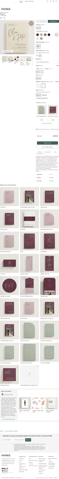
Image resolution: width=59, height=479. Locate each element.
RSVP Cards (3, 204)
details (40, 149)
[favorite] (4, 18)
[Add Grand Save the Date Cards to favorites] (38, 342)
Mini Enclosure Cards (5, 382)
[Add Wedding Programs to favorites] (38, 253)
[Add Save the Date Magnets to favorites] (58, 342)
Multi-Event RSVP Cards (5, 249)
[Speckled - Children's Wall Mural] (38, 403)
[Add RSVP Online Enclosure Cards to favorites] (58, 208)
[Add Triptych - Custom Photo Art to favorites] (30, 396)
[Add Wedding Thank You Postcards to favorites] (58, 297)
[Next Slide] (58, 113)
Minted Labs (21, 469)
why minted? (47, 149)
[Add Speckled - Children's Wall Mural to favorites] (43, 396)
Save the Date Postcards (6, 360)
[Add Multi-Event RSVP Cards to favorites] (18, 230)
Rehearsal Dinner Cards (5, 316)
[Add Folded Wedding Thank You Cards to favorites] (38, 186)
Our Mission (21, 456)
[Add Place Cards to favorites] (18, 253)
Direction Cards (44, 204)
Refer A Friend (51, 464)
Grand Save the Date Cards (26, 360)
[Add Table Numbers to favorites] (58, 230)
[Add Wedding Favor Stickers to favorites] (18, 275)
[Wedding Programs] (29, 262)
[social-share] (1, 18)
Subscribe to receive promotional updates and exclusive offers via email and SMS (27, 433)
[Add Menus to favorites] (38, 230)
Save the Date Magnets (45, 360)
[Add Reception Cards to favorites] (18, 208)
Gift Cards (31, 461)
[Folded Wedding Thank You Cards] (29, 195)
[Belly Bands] (29, 217)
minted (21, 1)
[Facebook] (2, 466)
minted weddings (29, 1)
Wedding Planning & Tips (53, 457)
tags (55, 149)
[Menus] (29, 240)
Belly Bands (23, 227)
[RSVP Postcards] (29, 306)
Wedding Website (44, 293)
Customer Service (33, 454)
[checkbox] (42, 120)
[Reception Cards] (9, 217)
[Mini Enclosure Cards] (9, 373)
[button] (47, 1)
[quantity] (47, 62)
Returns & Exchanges (33, 458)
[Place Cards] (9, 262)
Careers (20, 458)
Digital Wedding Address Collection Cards (29, 382)
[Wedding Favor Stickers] (9, 284)
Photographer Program (42, 458)
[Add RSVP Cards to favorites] (18, 186)
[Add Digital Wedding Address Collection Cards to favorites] (38, 364)
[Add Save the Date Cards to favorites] (38, 319)
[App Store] (9, 468)
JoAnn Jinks (3, 15)
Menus (22, 249)
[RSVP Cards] (9, 195)
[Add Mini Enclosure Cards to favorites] (18, 364)
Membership (51, 466)
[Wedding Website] (49, 284)
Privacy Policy (45, 475)
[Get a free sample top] (41, 21)
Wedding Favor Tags (45, 271)
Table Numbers (44, 249)
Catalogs (50, 459)
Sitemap (50, 475)
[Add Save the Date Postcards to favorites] (18, 342)
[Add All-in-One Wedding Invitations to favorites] (38, 275)
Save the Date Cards (25, 338)
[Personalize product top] (53, 21)
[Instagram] (7, 466)
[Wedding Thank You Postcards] (49, 306)
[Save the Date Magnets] (49, 351)
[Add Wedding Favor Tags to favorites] (58, 253)
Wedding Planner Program (42, 465)
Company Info (22, 454)
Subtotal (38, 135)
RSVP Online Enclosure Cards (47, 227)
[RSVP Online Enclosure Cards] (49, 217)
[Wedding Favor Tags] (49, 262)
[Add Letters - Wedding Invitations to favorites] (57, 396)
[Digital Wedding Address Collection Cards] (29, 373)
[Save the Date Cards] (29, 329)
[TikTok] (6, 466)
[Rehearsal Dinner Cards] (9, 306)
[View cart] (53, 1)
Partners (41, 454)
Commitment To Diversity (22, 465)
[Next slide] (33, 59)
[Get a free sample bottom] (47, 144)
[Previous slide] (1, 59)
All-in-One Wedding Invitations (27, 293)
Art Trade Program (42, 461)
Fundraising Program (43, 463)
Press (20, 460)
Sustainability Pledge (23, 467)
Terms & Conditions (39, 475)
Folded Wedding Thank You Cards (27, 204)
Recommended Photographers (52, 461)
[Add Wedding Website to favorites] (58, 275)
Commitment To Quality (22, 462)
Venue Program (42, 467)
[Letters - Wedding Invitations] (52, 403)
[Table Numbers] (49, 240)
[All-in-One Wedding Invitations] (29, 284)
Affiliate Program (42, 456)
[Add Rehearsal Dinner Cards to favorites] (18, 297)
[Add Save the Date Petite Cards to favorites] (58, 319)
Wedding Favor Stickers (5, 293)
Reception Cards (4, 227)
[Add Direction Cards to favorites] (58, 186)
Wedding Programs (24, 271)
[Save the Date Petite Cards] (49, 329)
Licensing (41, 471)
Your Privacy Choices (33, 463)
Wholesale (41, 469)
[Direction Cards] (49, 195)
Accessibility (55, 475)
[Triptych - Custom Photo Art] (25, 403)
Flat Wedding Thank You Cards (7, 338)
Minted (1, 428)
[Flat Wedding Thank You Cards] (9, 329)
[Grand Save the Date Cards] (29, 351)
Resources (51, 454)
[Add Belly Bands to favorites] (38, 208)
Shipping (30, 460)
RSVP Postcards (24, 316)
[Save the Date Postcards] (9, 351)
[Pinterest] (4, 466)
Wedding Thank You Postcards (47, 316)
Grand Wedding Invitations (11, 428)
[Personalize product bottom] (47, 140)
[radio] (38, 28)
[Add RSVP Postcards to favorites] (38, 297)
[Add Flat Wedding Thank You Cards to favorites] (18, 319)
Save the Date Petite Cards (46, 338)
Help (30, 456)
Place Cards (3, 271)
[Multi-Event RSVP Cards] (9, 240)
